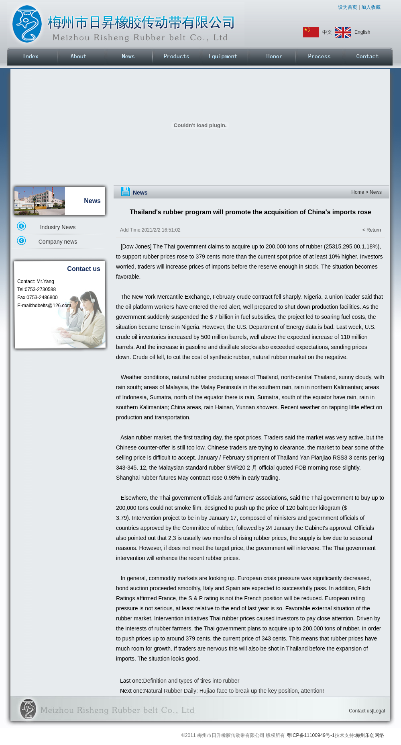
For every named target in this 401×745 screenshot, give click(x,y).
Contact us (360, 711)
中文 (327, 32)
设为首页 (348, 7)
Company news (58, 241)
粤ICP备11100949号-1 (311, 735)
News (376, 192)
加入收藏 (370, 7)
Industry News (58, 227)
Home (357, 192)
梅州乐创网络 (369, 735)
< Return (371, 230)
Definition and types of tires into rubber (191, 680)
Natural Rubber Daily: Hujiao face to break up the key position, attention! (234, 691)
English (362, 32)
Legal (379, 711)
